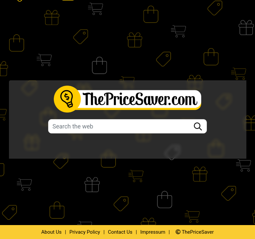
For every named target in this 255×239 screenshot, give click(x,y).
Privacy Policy (84, 232)
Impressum (152, 232)
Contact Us (120, 232)
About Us (51, 232)
